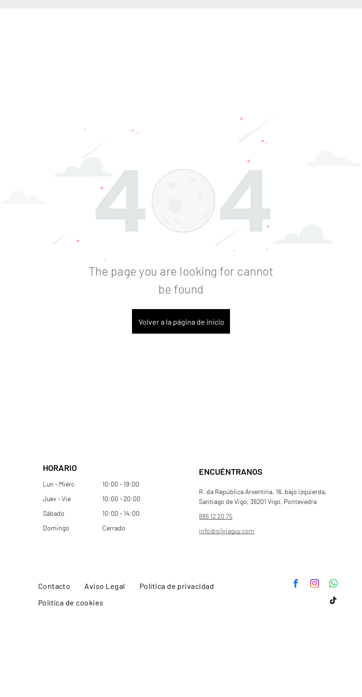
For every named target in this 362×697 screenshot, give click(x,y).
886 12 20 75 (215, 516)
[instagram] (314, 585)
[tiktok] (333, 602)
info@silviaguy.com (227, 531)
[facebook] (295, 585)
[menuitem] (54, 586)
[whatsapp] (333, 585)
